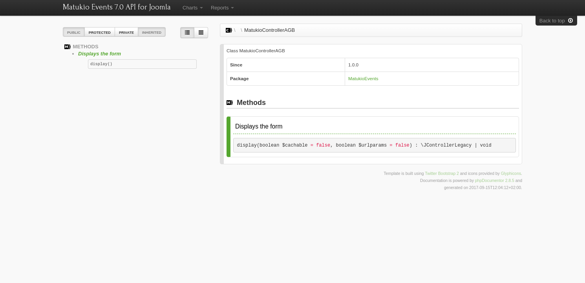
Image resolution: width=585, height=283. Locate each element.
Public (73, 33)
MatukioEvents (363, 78)
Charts (193, 8)
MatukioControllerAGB (269, 30)
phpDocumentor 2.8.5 (494, 180)
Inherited (151, 33)
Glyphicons (511, 173)
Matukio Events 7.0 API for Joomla (117, 7)
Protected (100, 33)
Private (126, 33)
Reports (222, 8)
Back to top (556, 21)
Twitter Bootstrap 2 (442, 173)
